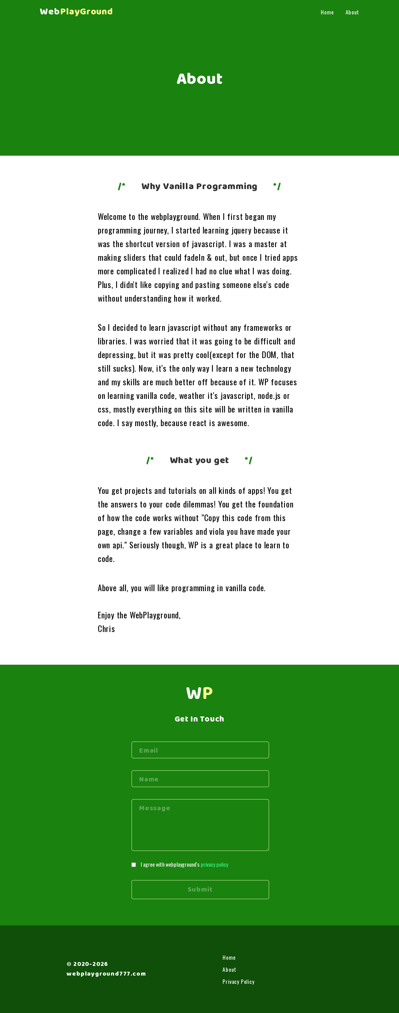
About (352, 12)
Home (327, 12)
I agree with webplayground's (184, 864)
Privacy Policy (238, 981)
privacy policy (214, 864)
